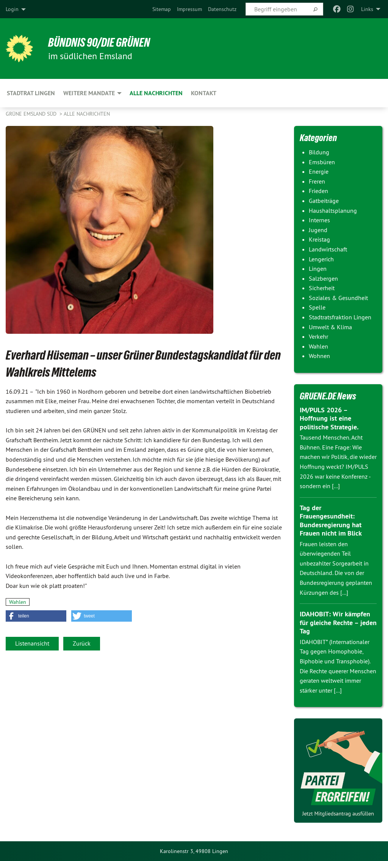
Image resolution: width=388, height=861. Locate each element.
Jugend (318, 230)
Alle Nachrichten (87, 113)
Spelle (317, 307)
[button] (36, 616)
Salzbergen (323, 278)
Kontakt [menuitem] (203, 93)
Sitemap (161, 9)
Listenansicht (32, 643)
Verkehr (318, 336)
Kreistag (319, 239)
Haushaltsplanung (333, 210)
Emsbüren (322, 162)
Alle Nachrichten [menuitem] (156, 93)
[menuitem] (161, 9)
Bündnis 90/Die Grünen (99, 42)
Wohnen (319, 356)
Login (12, 9)
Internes (319, 220)
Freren (317, 181)
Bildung (319, 152)
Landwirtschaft (328, 249)
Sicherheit (322, 288)
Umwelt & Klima (330, 327)
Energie (319, 171)
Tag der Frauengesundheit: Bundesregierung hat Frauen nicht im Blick (331, 520)
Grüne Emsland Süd (32, 113)
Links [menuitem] (367, 9)
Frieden (318, 191)
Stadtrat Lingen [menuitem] (31, 93)
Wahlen (17, 602)
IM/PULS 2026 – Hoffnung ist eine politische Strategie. (329, 418)
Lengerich (321, 259)
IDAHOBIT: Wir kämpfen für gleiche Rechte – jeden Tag (338, 622)
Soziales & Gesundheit (338, 298)
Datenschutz (222, 9)
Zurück (82, 643)
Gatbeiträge (324, 200)
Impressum (189, 9)
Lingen (318, 268)
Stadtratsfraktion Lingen (340, 317)
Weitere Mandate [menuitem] (89, 93)
